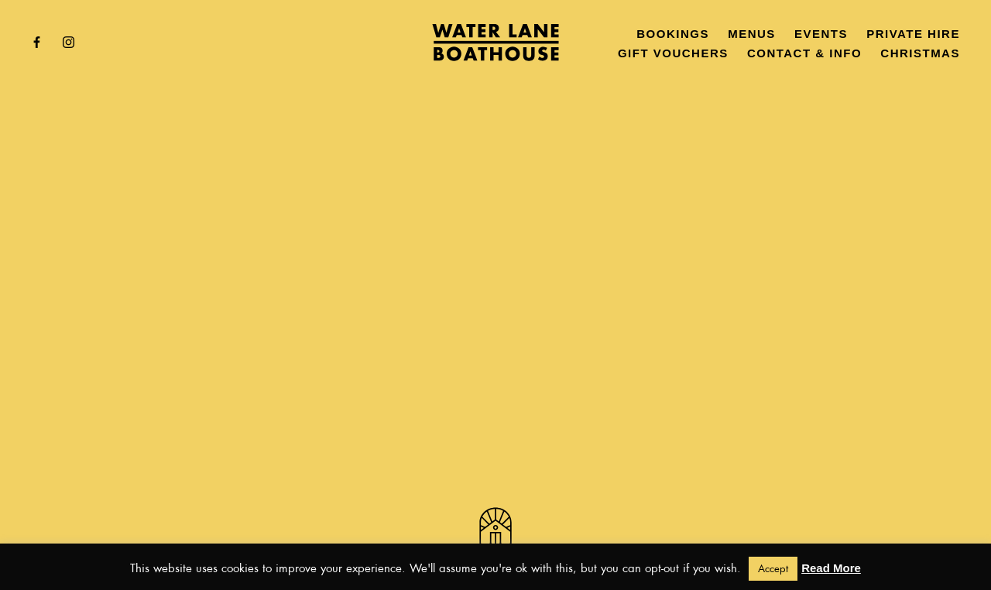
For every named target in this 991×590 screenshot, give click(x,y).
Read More (831, 568)
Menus (752, 33)
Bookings (672, 33)
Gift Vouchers (673, 53)
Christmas (920, 53)
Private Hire (913, 33)
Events (821, 33)
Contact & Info (804, 53)
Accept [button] (773, 569)
